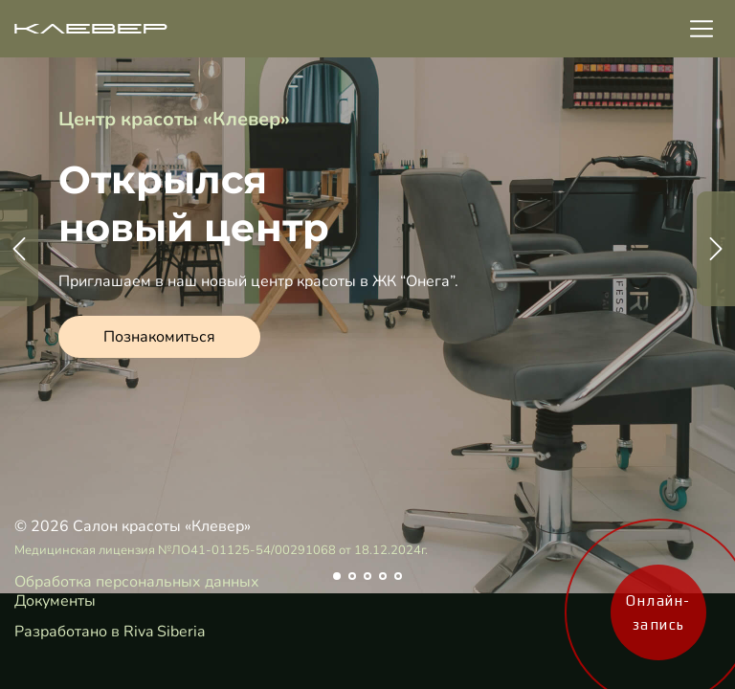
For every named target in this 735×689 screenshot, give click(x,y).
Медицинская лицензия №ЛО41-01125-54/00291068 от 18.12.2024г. (221, 550)
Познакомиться (159, 336)
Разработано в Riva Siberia (109, 631)
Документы (55, 600)
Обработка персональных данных (136, 581)
